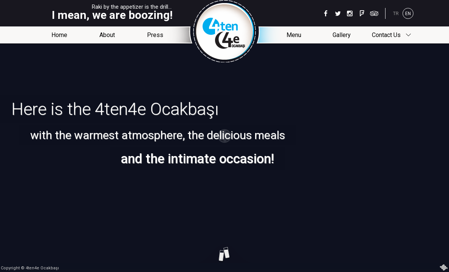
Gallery (342, 35)
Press (155, 35)
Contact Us (391, 35)
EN (408, 13)
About (107, 35)
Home (59, 35)
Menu (293, 35)
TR (396, 13)
